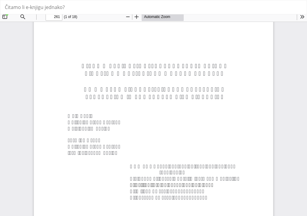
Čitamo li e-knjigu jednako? (35, 7)
